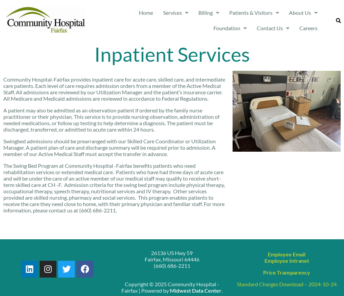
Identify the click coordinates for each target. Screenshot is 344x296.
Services (175, 12)
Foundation (230, 28)
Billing (208, 12)
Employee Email (286, 254)
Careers (308, 28)
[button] (175, 12)
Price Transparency (286, 272)
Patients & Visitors (254, 12)
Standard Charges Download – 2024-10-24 (287, 284)
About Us (303, 12)
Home (146, 12)
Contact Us (273, 28)
